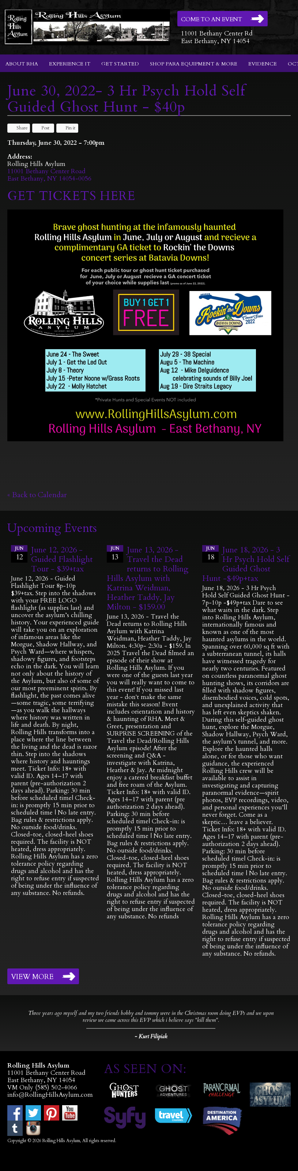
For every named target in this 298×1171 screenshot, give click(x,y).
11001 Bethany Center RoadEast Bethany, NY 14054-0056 (49, 175)
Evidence (262, 63)
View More (32, 977)
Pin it (67, 128)
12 (19, 553)
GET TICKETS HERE (73, 196)
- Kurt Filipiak (151, 1036)
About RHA (21, 63)
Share (19, 128)
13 (115, 553)
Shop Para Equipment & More (193, 63)
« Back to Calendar (37, 495)
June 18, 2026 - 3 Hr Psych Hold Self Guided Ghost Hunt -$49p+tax (245, 564)
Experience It (69, 63)
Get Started (120, 63)
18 (210, 553)
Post (41, 128)
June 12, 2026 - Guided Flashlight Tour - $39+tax (62, 559)
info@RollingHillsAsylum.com (50, 1095)
